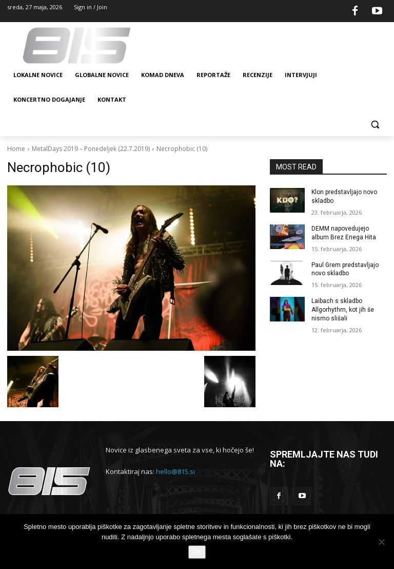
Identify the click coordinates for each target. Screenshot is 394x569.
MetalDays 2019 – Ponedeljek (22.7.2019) (91, 148)
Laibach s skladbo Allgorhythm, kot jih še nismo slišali (342, 309)
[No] (381, 542)
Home (16, 148)
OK (197, 552)
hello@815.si (175, 471)
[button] (375, 124)
